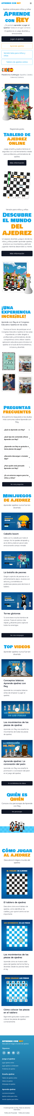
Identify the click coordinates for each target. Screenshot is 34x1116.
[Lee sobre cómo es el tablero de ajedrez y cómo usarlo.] (17, 893)
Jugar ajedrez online (8, 1063)
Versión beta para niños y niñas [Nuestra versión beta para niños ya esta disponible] (14, 54)
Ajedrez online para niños (9, 1096)
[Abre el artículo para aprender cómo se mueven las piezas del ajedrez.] (17, 946)
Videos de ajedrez (7, 1081)
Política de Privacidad (10, 1113)
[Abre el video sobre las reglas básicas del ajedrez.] (17, 679)
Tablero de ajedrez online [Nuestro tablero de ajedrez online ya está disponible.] (17, 62)
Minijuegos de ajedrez (8, 1084)
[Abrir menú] (31, 3)
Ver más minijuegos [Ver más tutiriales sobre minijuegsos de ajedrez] (17, 635)
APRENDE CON (11, 3)
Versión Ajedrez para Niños (10, 1099)
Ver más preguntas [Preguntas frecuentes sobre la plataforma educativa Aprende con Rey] (17, 484)
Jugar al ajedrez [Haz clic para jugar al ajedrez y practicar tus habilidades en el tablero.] (17, 39)
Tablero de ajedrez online (9, 1078)
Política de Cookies (24, 1113)
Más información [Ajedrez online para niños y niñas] (17, 253)
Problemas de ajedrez (8, 1069)
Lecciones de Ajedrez (8, 1093)
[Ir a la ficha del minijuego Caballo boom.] (17, 531)
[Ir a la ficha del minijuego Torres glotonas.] (17, 610)
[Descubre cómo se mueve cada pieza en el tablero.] (17, 719)
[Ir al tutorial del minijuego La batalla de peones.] (17, 570)
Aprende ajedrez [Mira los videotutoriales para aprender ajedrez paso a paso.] (17, 46)
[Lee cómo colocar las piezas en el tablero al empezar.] (17, 1000)
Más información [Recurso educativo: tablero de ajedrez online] (17, 163)
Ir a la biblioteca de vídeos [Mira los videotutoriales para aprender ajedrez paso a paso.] (17, 783)
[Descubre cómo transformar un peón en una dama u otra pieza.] (17, 758)
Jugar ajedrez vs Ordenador (10, 1066)
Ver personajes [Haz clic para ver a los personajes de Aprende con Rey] (17, 812)
